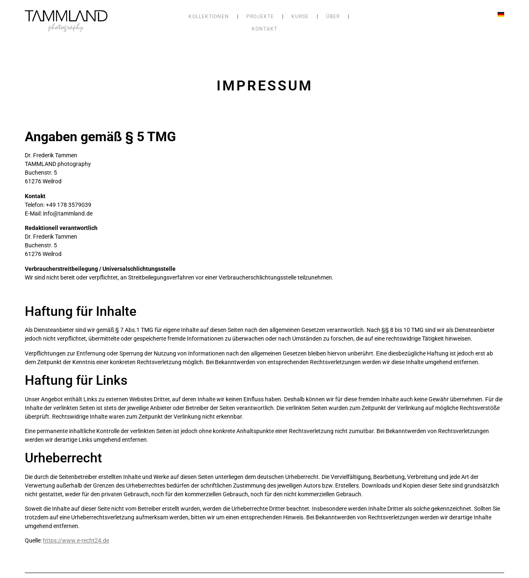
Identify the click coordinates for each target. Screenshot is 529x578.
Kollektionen (208, 16)
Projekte (260, 16)
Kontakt (264, 29)
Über (333, 16)
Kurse (300, 16)
